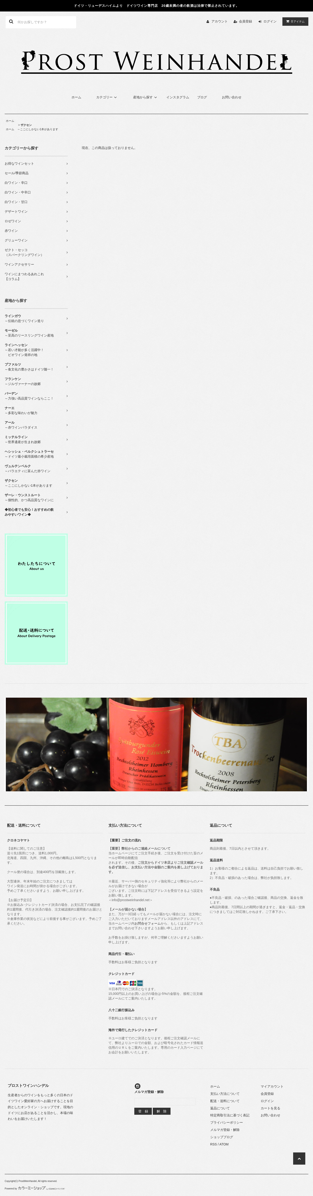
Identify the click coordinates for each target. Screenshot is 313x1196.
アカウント (219, 21)
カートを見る (270, 1108)
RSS (213, 1144)
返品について (220, 1108)
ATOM (223, 1144)
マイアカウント (272, 1086)
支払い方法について (225, 1094)
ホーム (76, 97)
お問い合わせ (232, 97)
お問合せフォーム (148, 923)
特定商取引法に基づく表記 (229, 1115)
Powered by (35, 1188)
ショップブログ (221, 1137)
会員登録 (245, 21)
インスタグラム (177, 97)
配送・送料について (225, 1101)
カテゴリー (107, 97)
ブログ (202, 97)
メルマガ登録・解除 (225, 1130)
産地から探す (145, 97)
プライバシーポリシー (226, 1122)
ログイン (270, 21)
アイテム (294, 21)
